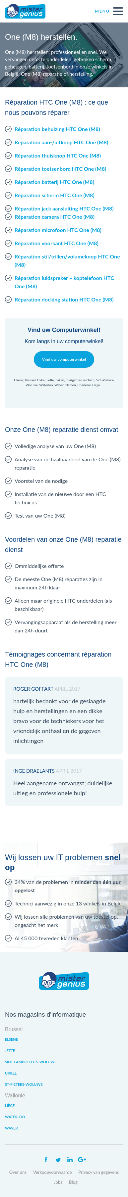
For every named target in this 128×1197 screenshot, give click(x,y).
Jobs (58, 1182)
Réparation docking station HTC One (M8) (64, 299)
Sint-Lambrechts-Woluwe (30, 1062)
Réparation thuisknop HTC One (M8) (58, 155)
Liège (10, 1105)
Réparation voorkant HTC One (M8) (56, 243)
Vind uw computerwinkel (64, 359)
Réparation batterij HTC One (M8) (54, 182)
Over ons (18, 1172)
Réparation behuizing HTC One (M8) (57, 129)
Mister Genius (30, 11)
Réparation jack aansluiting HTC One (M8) (64, 208)
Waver (11, 1128)
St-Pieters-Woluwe (24, 1084)
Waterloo (15, 1117)
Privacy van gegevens (98, 1172)
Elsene (11, 1039)
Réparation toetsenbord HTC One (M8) (60, 168)
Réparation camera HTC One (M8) (55, 216)
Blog (73, 1182)
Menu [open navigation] (109, 11)
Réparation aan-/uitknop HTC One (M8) (61, 142)
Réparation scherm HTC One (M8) (55, 195)
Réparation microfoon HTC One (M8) (58, 230)
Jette (10, 1050)
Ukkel (11, 1073)
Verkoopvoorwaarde (52, 1172)
